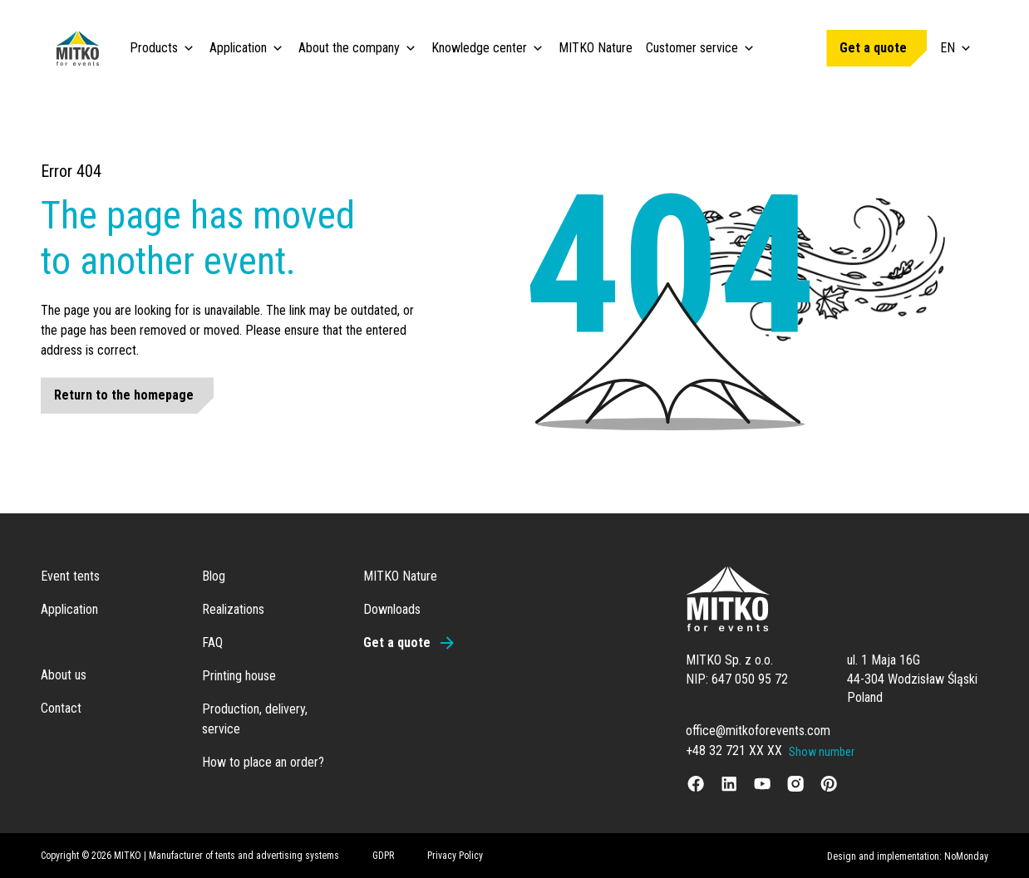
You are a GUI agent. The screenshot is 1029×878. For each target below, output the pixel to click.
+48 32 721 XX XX (734, 750)
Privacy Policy (455, 855)
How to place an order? (263, 762)
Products (154, 48)
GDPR (383, 855)
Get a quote (873, 48)
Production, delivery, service (255, 719)
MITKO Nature (596, 48)
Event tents (70, 576)
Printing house (239, 676)
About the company (349, 48)
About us (63, 675)
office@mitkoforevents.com (758, 730)
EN (956, 48)
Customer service (692, 48)
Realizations (233, 609)
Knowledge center (479, 48)
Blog (213, 576)
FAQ (212, 642)
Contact (61, 708)
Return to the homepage (124, 395)
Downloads (392, 609)
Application (238, 48)
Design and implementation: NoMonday (907, 856)
